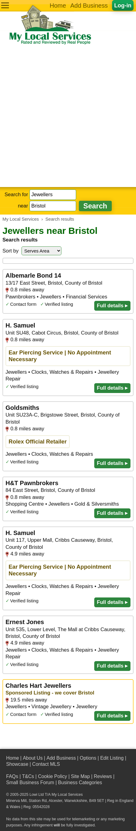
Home (58, 5)
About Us (32, 758)
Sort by (10, 251)
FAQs (12, 776)
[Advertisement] (68, 116)
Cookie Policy (52, 776)
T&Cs (28, 776)
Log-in (122, 5)
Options (88, 758)
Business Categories (80, 782)
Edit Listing (111, 758)
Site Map (80, 776)
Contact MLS (46, 764)
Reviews (103, 776)
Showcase (17, 764)
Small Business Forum (30, 782)
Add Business (89, 5)
